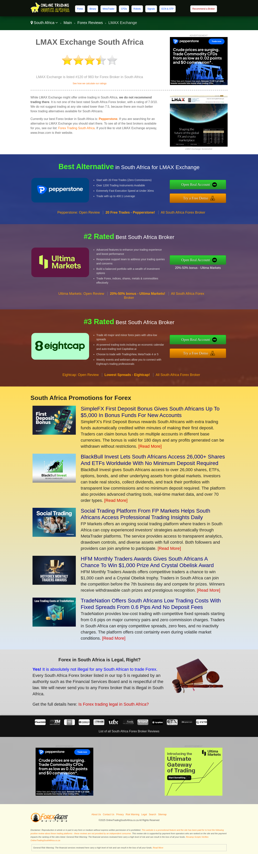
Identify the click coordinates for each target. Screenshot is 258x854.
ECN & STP (167, 8)
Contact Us (108, 814)
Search (152, 814)
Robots (137, 8)
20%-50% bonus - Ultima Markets (206, 266)
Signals (151, 8)
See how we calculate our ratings (90, 83)
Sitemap (162, 814)
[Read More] (150, 446)
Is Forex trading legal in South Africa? (103, 701)
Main (67, 23)
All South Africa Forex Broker (183, 220)
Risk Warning (132, 814)
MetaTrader (108, 8)
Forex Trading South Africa (76, 128)
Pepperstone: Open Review (78, 220)
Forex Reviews (90, 23)
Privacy (120, 814)
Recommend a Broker (203, 8)
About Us (96, 814)
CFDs (124, 8)
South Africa (44, 23)
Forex (80, 8)
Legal (144, 814)
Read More (158, 848)
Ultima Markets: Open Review (81, 302)
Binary (92, 8)
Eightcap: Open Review (81, 383)
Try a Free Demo (204, 196)
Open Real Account (204, 185)
